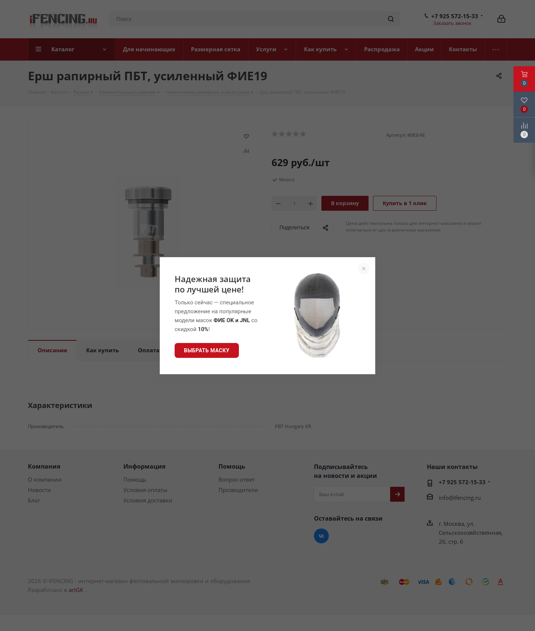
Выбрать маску (207, 350)
